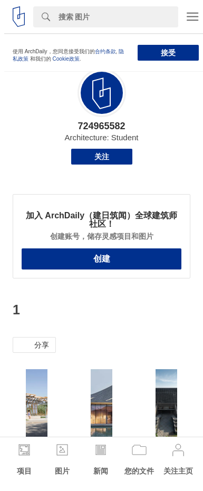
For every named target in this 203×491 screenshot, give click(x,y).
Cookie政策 (66, 59)
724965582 (101, 126)
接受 (168, 53)
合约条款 (105, 51)
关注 (101, 156)
